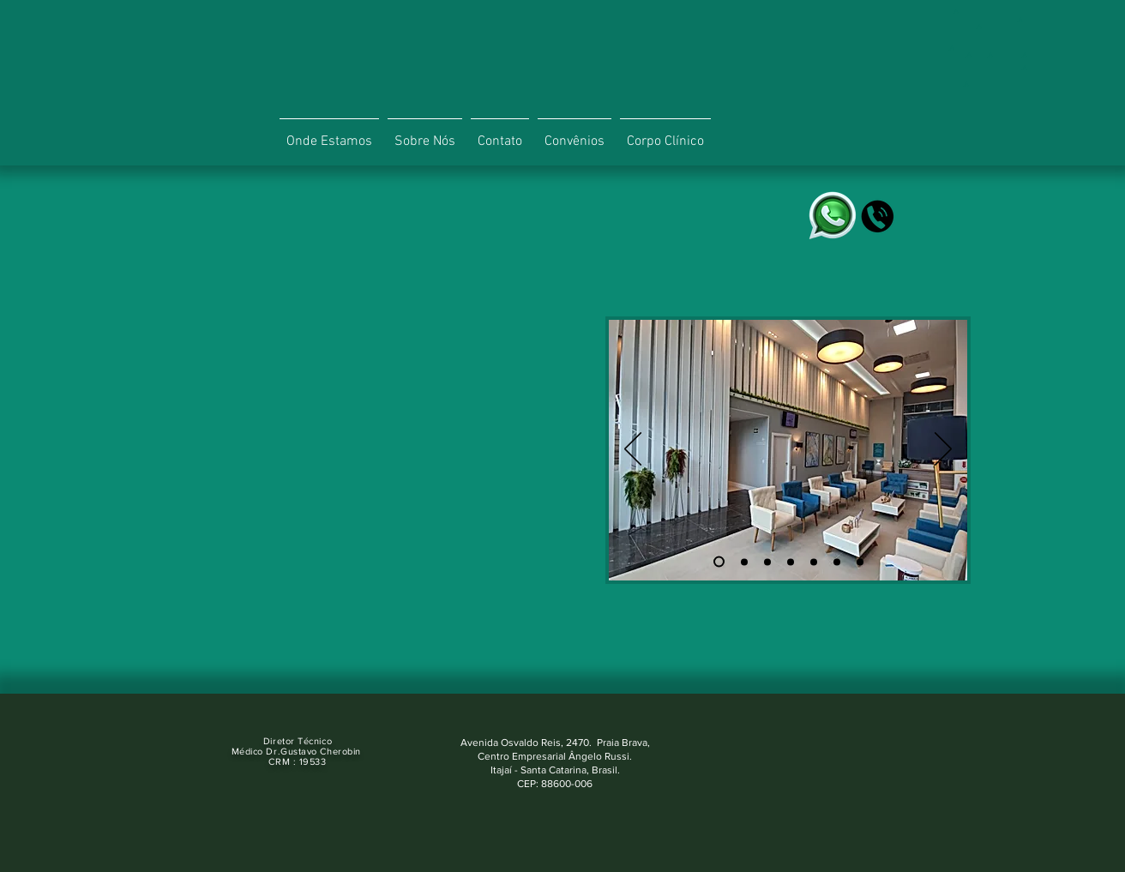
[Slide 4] (790, 561)
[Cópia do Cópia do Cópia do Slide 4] (860, 561)
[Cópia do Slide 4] (813, 561)
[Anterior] (632, 450)
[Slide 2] (744, 561)
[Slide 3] (767, 561)
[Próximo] (943, 450)
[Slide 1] (719, 562)
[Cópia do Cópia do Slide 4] (836, 561)
